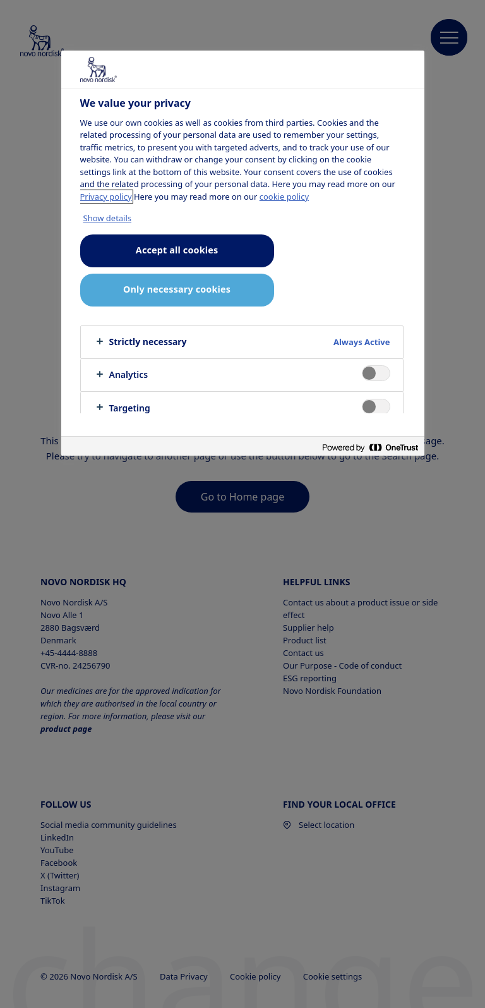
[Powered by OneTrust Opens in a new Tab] (370, 448)
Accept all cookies (177, 250)
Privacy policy (106, 196)
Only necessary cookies (177, 289)
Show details (107, 218)
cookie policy (284, 196)
